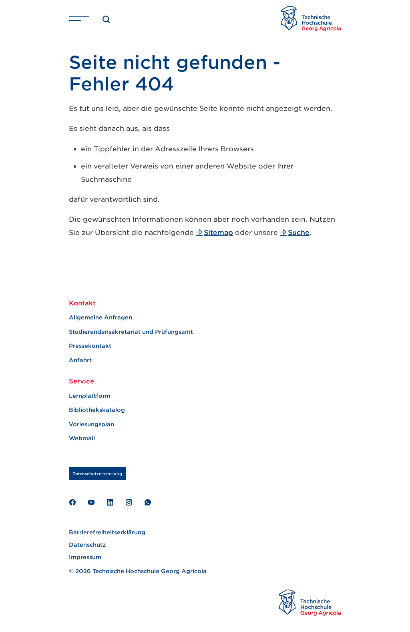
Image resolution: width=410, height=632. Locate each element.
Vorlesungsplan (91, 424)
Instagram (128, 502)
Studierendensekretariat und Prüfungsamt (131, 331)
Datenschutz (87, 544)
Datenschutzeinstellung (97, 473)
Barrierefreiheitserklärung (107, 532)
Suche (295, 232)
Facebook (72, 502)
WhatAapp (147, 502)
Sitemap (214, 232)
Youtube (91, 502)
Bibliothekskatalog (97, 409)
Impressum (85, 557)
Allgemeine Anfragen (100, 317)
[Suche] (106, 19)
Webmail (82, 438)
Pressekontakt (90, 345)
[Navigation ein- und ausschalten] (79, 18)
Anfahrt (80, 360)
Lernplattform (90, 395)
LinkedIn (110, 502)
